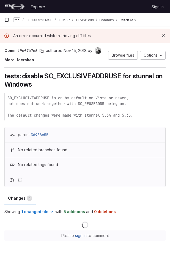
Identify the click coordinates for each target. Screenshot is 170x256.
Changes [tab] (20, 198)
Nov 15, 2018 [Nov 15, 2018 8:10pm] (75, 50)
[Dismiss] (163, 35)
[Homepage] (14, 6)
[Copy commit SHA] (41, 51)
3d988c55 (39, 134)
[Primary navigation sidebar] (6, 19)
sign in (81, 235)
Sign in (158, 6)
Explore (38, 6)
